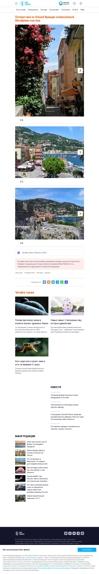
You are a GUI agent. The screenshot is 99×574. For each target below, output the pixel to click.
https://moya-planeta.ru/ (30, 557)
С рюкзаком (65, 10)
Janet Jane (18, 273)
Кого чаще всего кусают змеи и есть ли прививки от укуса (30, 363)
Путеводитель (33, 10)
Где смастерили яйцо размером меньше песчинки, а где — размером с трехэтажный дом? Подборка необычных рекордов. (67, 329)
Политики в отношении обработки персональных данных (47, 566)
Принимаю (87, 550)
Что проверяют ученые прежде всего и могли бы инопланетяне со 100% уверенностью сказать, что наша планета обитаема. (31, 329)
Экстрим (43, 10)
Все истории (21, 10)
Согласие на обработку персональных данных (54, 568)
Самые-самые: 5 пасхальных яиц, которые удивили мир (66, 322)
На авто (75, 10)
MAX (45, 253)
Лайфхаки (83, 10)
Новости (56, 387)
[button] (80, 70)
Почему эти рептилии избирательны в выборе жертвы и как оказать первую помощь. (29, 371)
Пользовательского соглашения (14, 566)
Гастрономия (54, 10)
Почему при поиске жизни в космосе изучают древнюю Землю (31, 322)
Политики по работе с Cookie (78, 566)
